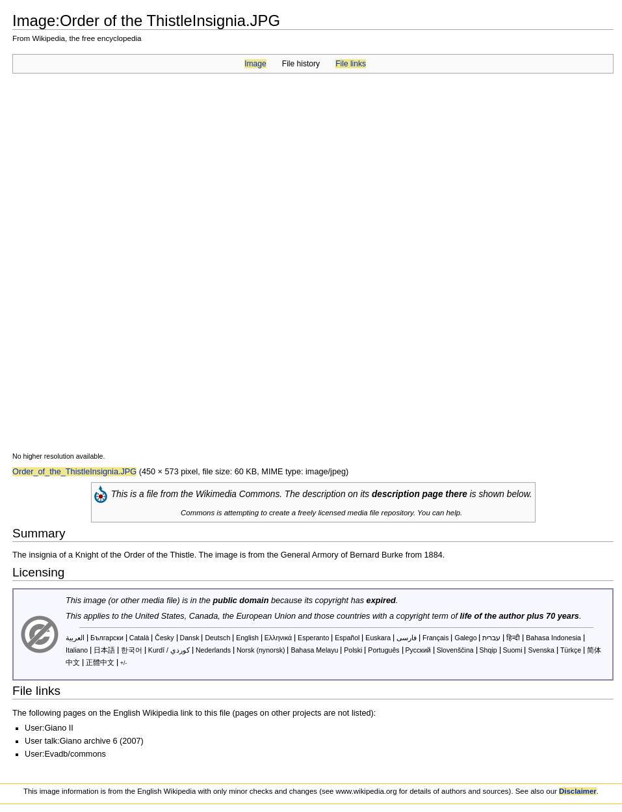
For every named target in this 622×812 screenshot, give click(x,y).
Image (255, 63)
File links (350, 63)
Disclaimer (578, 791)
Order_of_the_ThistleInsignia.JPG (74, 471)
